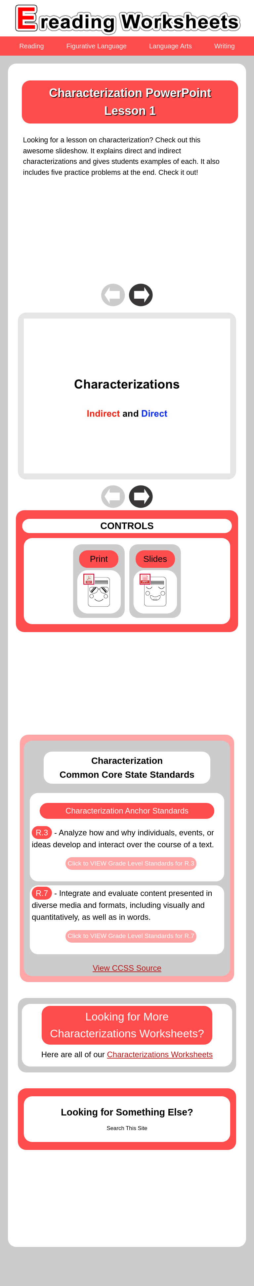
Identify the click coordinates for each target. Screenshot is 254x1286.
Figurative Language (96, 46)
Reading (31, 46)
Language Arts (170, 46)
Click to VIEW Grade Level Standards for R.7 (131, 935)
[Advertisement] (127, 235)
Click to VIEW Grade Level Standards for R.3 (131, 863)
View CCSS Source (127, 968)
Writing (224, 46)
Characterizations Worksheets (160, 1054)
